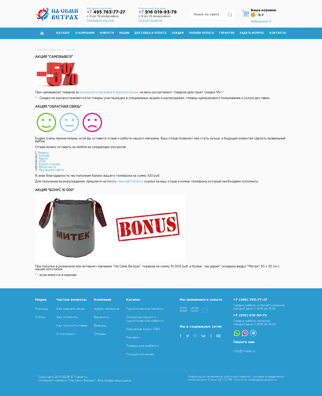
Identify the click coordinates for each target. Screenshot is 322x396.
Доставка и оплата (150, 33)
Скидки (178, 33)
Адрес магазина (106, 308)
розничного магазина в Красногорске (109, 92)
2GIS (42, 161)
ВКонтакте (47, 167)
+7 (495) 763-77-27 (250, 299)
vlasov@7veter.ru (130, 181)
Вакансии (101, 317)
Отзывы (100, 334)
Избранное (261, 21)
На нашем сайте (51, 170)
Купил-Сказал (49, 164)
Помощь (41, 308)
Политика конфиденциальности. (256, 379)
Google (44, 155)
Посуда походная (140, 354)
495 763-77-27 (106, 12)
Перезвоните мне (100, 20)
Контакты (277, 33)
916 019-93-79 (158, 12)
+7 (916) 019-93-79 (250, 315)
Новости (107, 33)
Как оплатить (66, 317)
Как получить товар (72, 325)
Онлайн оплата (201, 33)
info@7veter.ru (244, 351)
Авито (43, 158)
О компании (85, 33)
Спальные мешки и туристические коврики (145, 318)
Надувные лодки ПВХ (143, 329)
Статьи (40, 317)
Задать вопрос (252, 33)
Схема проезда (150, 20)
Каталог (63, 33)
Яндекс (43, 153)
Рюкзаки (132, 337)
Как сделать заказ (70, 308)
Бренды (100, 325)
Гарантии (226, 33)
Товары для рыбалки (142, 345)
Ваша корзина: (264, 10)
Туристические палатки (145, 308)
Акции (124, 33)
